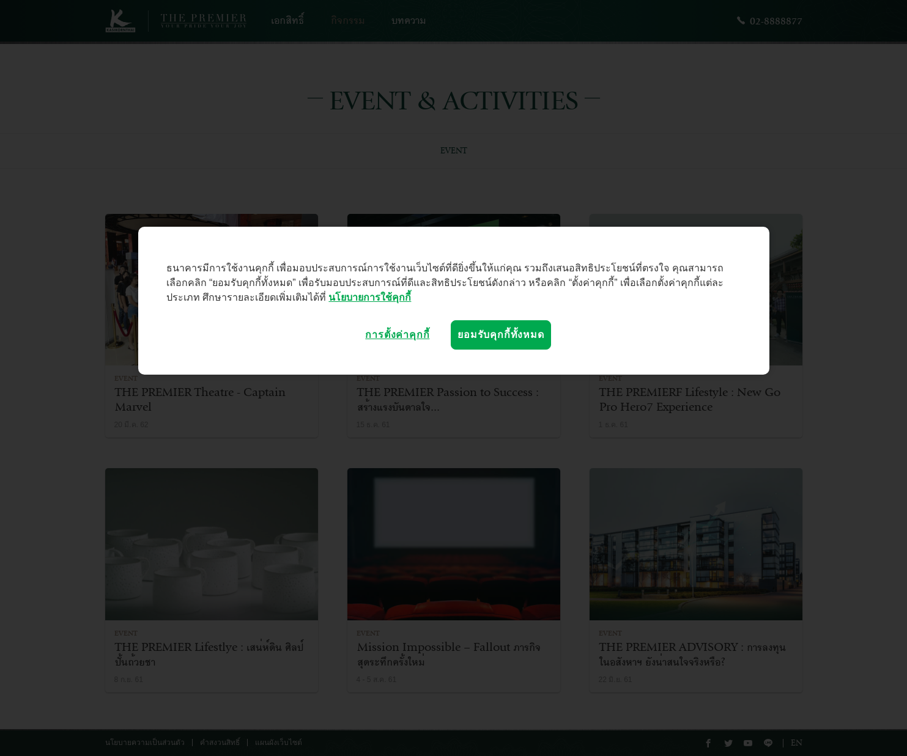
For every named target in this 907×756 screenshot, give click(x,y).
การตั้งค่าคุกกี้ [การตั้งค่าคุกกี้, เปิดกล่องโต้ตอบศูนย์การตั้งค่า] (397, 334)
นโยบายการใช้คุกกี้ (369, 297)
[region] (453, 301)
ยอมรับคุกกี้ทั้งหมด (500, 334)
